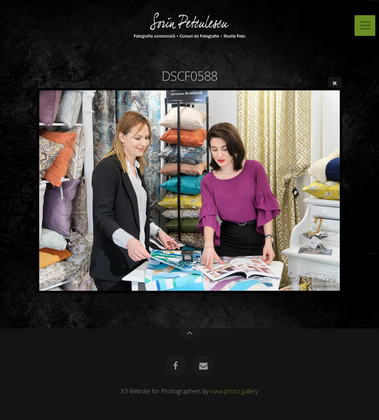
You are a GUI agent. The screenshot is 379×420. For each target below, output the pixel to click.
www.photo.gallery (234, 391)
